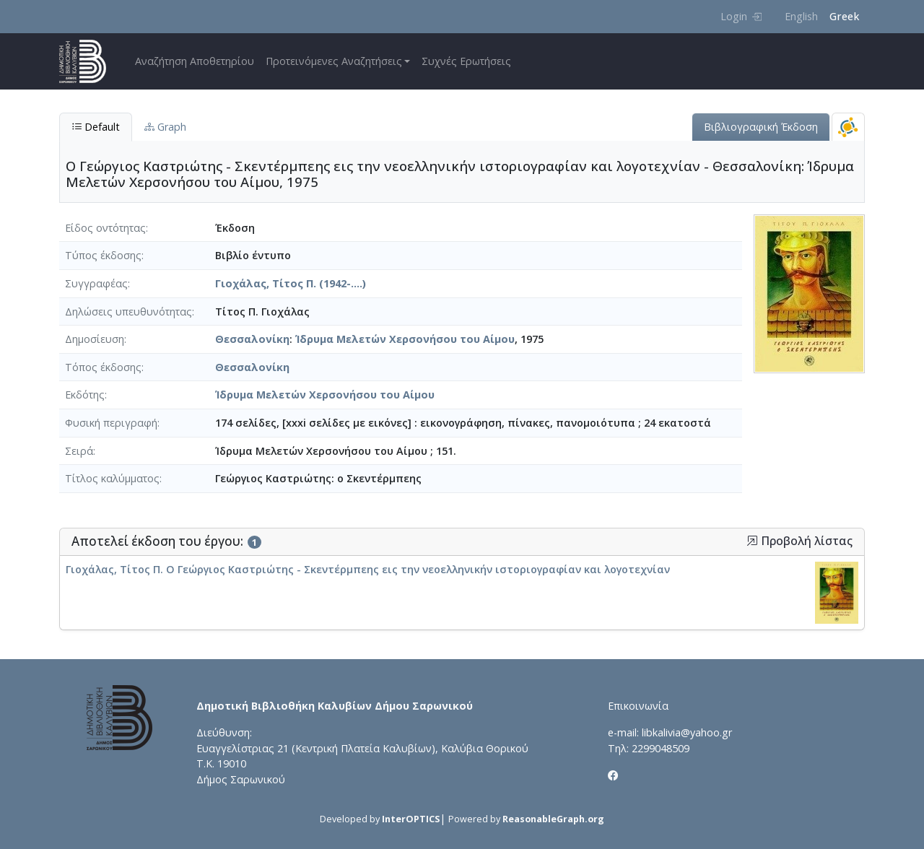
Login (741, 16)
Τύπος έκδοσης (103, 255)
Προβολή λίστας (799, 541)
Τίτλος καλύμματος (112, 478)
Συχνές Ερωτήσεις (466, 61)
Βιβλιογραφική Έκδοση (761, 127)
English (801, 16)
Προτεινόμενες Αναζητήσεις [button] (334, 61)
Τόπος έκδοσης (103, 367)
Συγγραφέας (96, 283)
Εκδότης (85, 394)
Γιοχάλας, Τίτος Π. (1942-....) (290, 283)
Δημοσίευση (94, 339)
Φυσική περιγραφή (111, 423)
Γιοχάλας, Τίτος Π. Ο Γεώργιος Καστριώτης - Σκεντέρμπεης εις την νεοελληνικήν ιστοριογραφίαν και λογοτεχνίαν (368, 569)
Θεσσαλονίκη (252, 339)
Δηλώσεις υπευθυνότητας (128, 311)
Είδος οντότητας (105, 228)
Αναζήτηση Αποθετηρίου (194, 61)
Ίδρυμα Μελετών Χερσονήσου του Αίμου (405, 339)
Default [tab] (95, 127)
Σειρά (79, 451)
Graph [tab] (165, 127)
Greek (844, 16)
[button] (752, 541)
